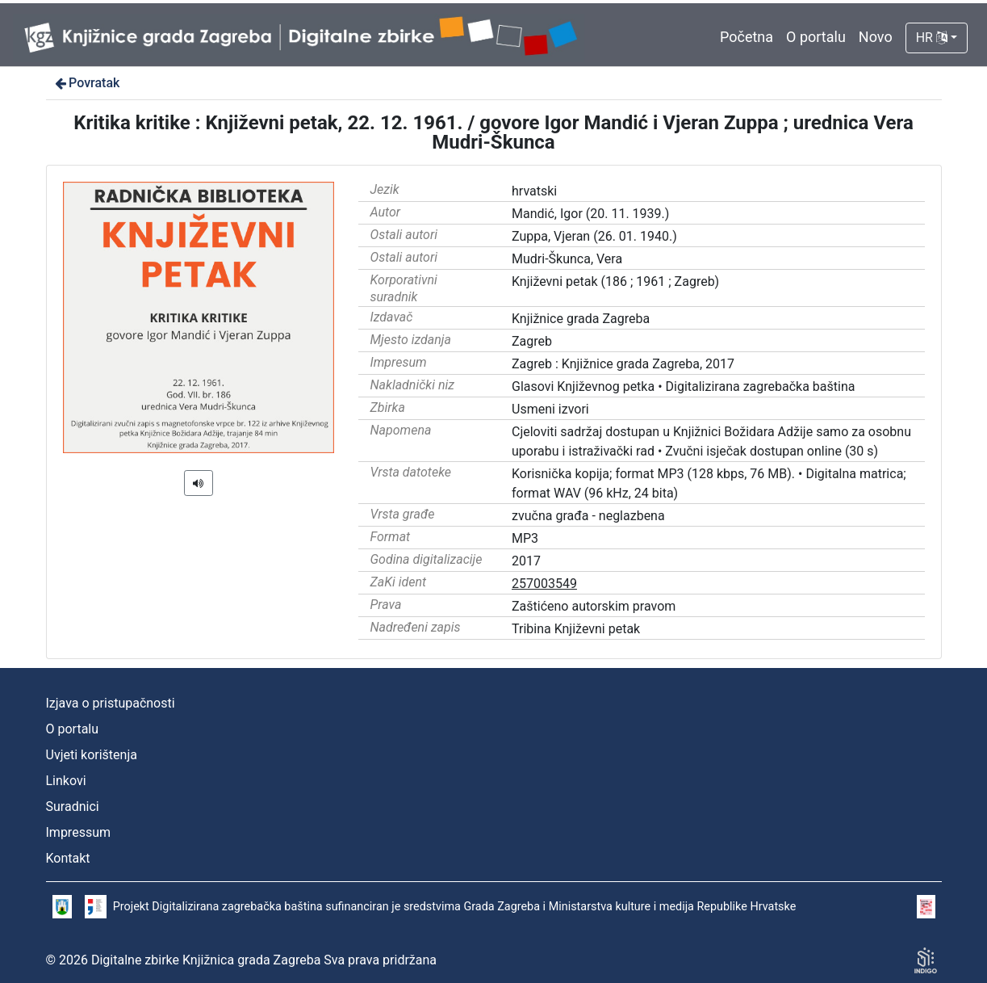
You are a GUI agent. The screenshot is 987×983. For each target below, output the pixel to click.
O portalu (816, 36)
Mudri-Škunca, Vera (567, 259)
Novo (876, 36)
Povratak (86, 82)
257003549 (544, 583)
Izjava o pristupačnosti (110, 703)
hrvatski (534, 191)
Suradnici (72, 806)
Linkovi (66, 780)
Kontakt (68, 858)
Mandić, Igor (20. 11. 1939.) (590, 213)
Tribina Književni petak (576, 628)
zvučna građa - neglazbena (588, 515)
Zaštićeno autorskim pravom (593, 606)
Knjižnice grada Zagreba (581, 318)
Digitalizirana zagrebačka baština (760, 386)
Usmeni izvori (550, 409)
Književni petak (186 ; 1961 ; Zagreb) (615, 281)
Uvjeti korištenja (91, 754)
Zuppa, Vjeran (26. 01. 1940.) (594, 236)
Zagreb (532, 341)
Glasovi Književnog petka (583, 386)
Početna (746, 36)
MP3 (525, 538)
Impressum (78, 832)
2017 (526, 561)
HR (931, 37)
